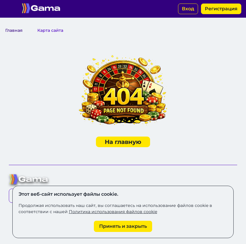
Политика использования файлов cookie (113, 211)
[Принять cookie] (123, 226)
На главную (123, 141)
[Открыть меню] (9, 9)
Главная (14, 30)
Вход (188, 8)
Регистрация (221, 8)
